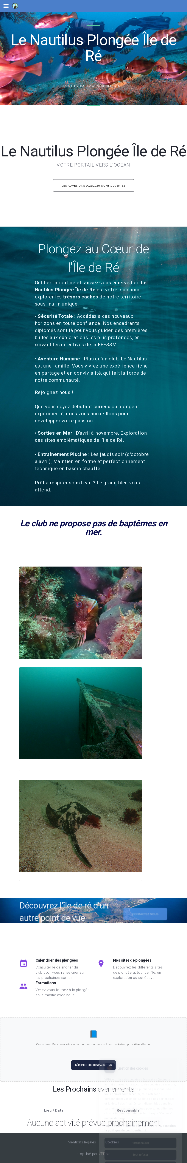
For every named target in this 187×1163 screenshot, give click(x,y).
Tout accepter (140, 1147)
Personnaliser (140, 1124)
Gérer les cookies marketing (93, 1065)
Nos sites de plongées (132, 960)
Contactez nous (144, 922)
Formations (46, 983)
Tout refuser (140, 1135)
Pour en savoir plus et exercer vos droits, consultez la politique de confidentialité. (140, 1109)
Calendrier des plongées (57, 960)
